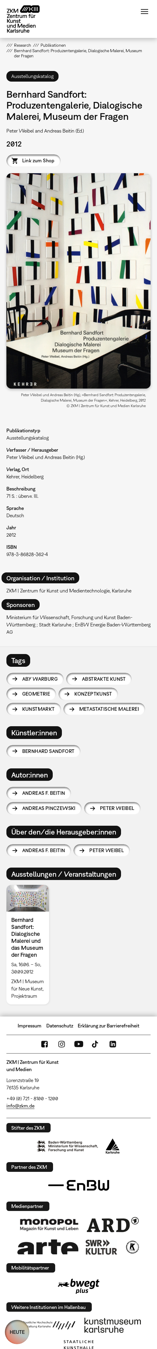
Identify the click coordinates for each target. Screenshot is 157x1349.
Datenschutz (59, 1025)
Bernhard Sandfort (48, 751)
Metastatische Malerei (109, 709)
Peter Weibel (117, 808)
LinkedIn (113, 1044)
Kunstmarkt (38, 709)
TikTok (96, 1044)
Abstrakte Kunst (104, 679)
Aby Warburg (40, 679)
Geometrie (36, 693)
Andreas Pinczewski (49, 808)
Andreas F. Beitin (43, 793)
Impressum (29, 1025)
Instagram (61, 1044)
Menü (144, 11)
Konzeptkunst (93, 693)
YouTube (79, 1044)
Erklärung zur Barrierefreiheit (108, 1025)
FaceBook (44, 1044)
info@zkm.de (20, 1105)
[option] (30, 944)
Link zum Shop (38, 160)
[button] (78, 281)
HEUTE (17, 1332)
